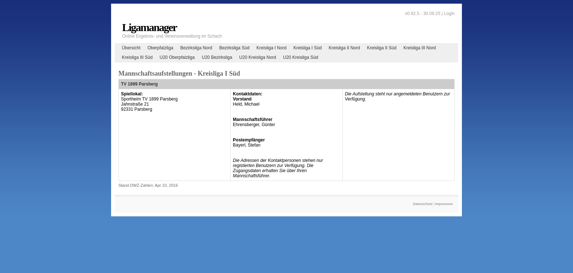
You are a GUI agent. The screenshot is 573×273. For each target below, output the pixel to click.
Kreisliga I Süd (307, 47)
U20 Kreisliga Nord (257, 57)
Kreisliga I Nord (271, 47)
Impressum (444, 204)
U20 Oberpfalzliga (177, 57)
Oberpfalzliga (160, 47)
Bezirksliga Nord (196, 47)
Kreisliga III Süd (137, 57)
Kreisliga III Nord (419, 47)
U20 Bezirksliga (217, 57)
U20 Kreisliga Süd (300, 57)
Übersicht (131, 47)
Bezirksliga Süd (234, 47)
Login (449, 13)
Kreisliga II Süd (381, 47)
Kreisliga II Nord (344, 47)
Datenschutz (423, 204)
